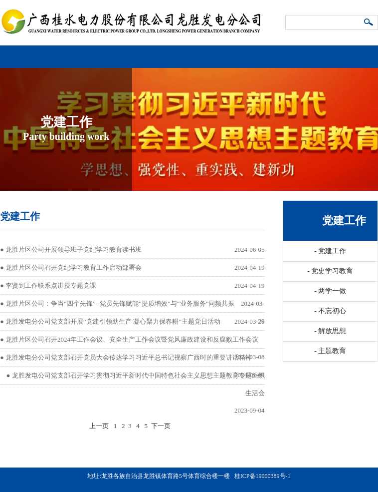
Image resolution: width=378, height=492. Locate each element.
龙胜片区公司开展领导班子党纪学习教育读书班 (73, 249)
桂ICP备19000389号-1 (262, 476)
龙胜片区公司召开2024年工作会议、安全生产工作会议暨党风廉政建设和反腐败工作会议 (131, 339)
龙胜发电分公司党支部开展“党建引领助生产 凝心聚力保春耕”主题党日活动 (112, 321)
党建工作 (330, 251)
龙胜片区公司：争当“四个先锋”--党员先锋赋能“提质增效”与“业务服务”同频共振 (119, 303)
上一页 (99, 426)
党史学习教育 (330, 271)
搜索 (369, 23)
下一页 (161, 426)
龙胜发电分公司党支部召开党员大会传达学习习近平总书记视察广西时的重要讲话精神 (128, 357)
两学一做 (330, 291)
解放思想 (330, 331)
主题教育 (330, 351)
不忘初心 (330, 311)
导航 (368, 52)
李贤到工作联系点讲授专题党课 (50, 285)
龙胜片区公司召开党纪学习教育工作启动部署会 (73, 267)
